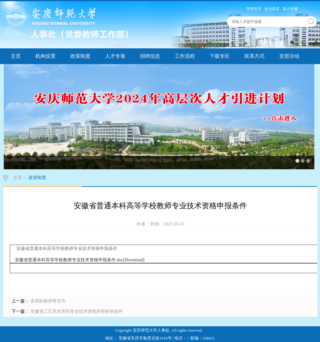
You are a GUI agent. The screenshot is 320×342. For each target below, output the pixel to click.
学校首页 (253, 9)
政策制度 (80, 56)
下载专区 (220, 56)
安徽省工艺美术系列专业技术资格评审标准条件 (76, 311)
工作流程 (185, 56)
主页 (16, 56)
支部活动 (289, 56)
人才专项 (115, 56)
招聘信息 (150, 56)
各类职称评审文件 (47, 301)
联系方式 (254, 56)
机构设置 (45, 56)
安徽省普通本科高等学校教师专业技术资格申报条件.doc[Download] (79, 260)
